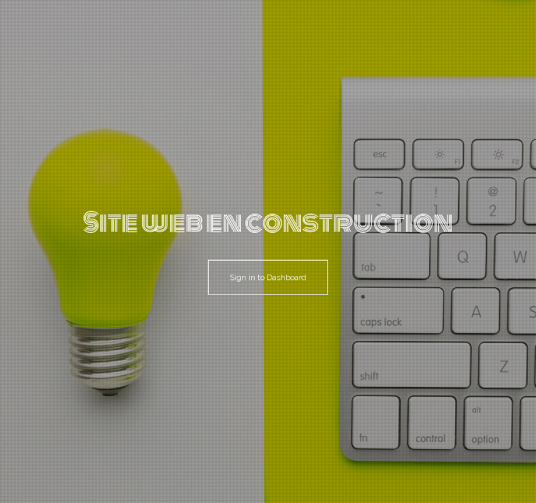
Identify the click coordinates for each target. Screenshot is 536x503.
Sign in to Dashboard (268, 277)
